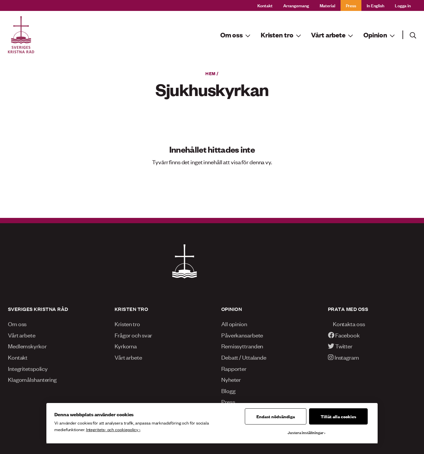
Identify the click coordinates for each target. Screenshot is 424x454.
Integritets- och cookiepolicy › (113, 429)
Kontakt (265, 5)
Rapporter (233, 368)
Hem (210, 73)
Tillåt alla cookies (338, 416)
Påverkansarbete (242, 335)
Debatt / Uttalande (243, 357)
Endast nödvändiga (275, 416)
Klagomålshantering (32, 379)
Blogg (228, 390)
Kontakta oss (346, 324)
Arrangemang (296, 5)
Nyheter (231, 379)
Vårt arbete (21, 335)
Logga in (403, 5)
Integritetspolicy (28, 368)
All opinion (234, 324)
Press (351, 5)
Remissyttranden (242, 346)
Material (327, 5)
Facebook (344, 335)
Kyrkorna (126, 346)
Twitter (340, 346)
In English (375, 5)
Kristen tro (127, 324)
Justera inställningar (306, 432)
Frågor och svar (133, 335)
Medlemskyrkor (27, 346)
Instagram (343, 357)
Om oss (17, 324)
